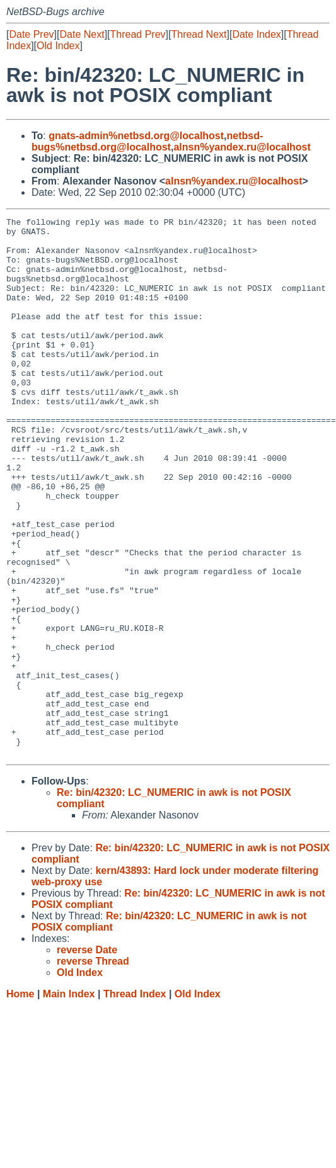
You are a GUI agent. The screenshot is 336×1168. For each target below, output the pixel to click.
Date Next (81, 34)
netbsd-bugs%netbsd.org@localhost (147, 141)
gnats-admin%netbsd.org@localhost (136, 135)
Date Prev (31, 34)
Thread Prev (138, 34)
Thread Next (198, 34)
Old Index (58, 45)
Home (20, 1101)
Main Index (69, 1101)
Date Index (256, 34)
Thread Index (134, 1101)
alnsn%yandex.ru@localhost (241, 147)
